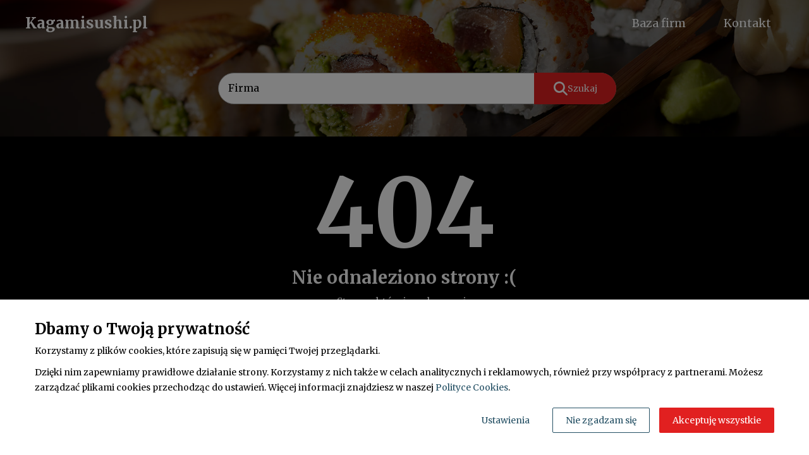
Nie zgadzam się (601, 420)
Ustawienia (506, 420)
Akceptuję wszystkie (716, 420)
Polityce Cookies (471, 387)
